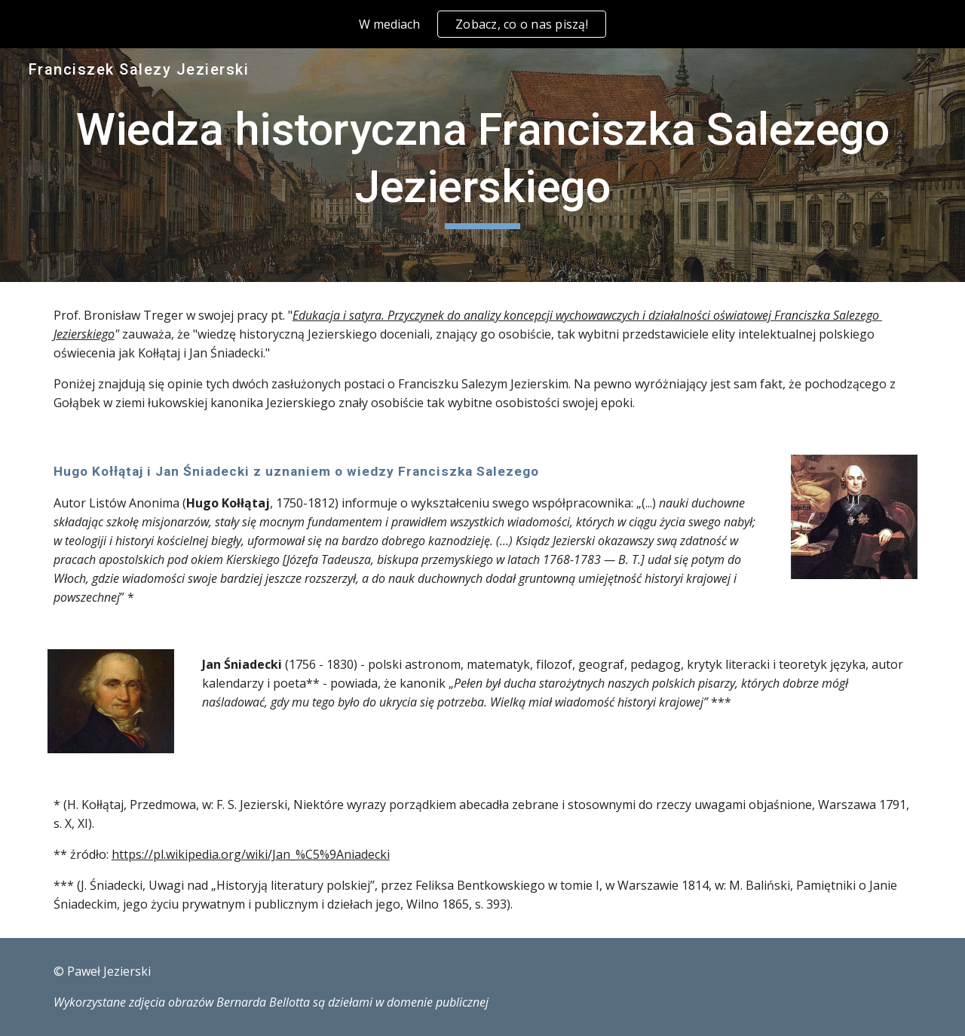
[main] (482, 164)
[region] (482, 24)
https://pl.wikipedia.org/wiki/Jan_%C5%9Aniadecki (251, 854)
